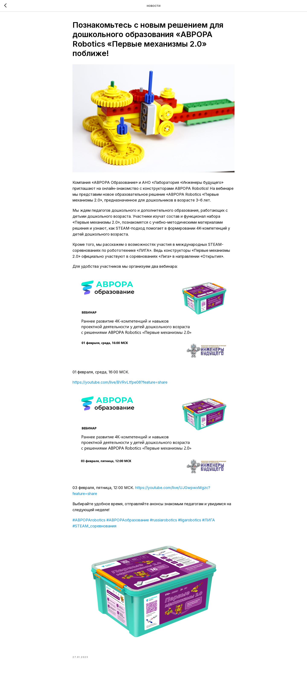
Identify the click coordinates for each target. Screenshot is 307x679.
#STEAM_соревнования (94, 526)
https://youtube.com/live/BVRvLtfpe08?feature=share (119, 382)
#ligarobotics (189, 520)
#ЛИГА (208, 520)
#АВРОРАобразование (127, 520)
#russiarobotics (163, 520)
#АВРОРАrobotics (88, 520)
